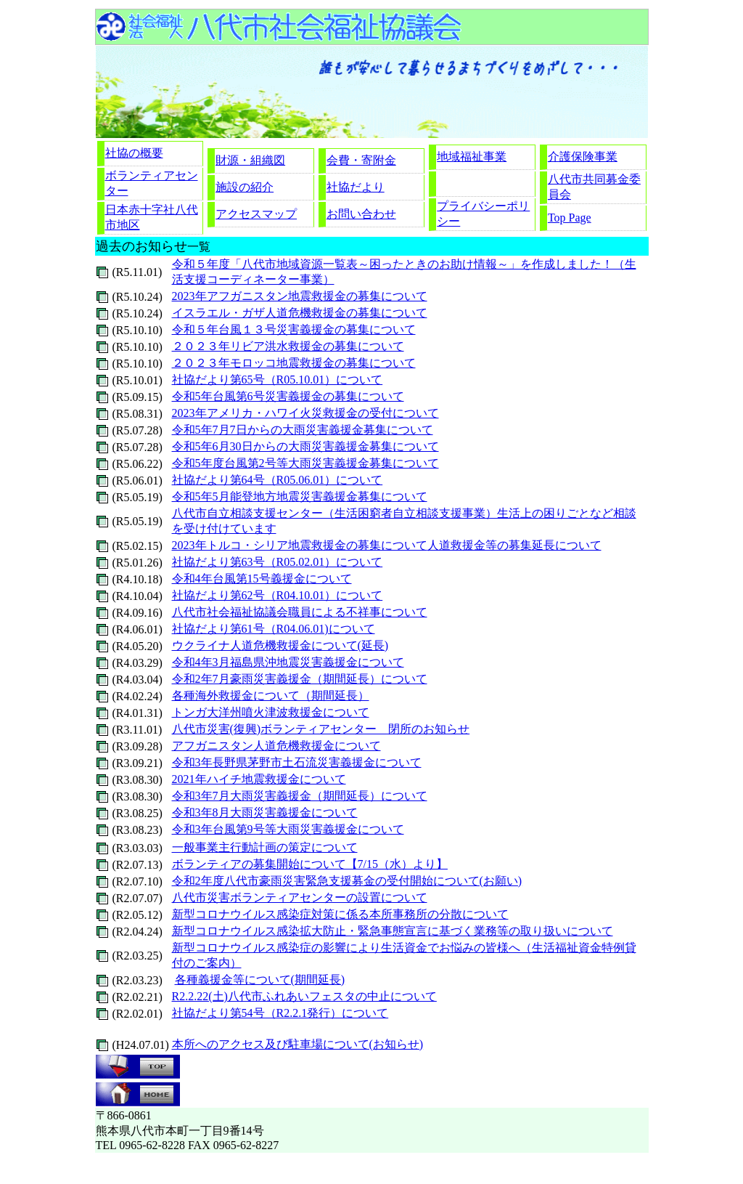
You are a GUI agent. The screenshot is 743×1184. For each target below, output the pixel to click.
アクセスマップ (256, 214)
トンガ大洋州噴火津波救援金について (270, 712)
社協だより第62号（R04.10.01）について (277, 595)
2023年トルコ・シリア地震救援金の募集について (299, 545)
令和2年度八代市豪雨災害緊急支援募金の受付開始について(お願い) (347, 881)
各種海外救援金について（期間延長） (270, 695)
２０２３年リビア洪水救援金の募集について (288, 346)
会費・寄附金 (361, 160)
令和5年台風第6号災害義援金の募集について (288, 396)
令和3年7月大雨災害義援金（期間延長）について (299, 796)
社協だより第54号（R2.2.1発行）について (280, 1013)
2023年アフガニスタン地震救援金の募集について (299, 296)
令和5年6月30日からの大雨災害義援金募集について (305, 446)
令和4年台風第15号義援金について (262, 578)
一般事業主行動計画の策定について (265, 847)
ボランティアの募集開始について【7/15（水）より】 (310, 864)
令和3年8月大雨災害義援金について (265, 812)
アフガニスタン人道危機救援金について (276, 745)
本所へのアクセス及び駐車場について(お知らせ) (298, 1044)
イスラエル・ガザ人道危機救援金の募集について (299, 313)
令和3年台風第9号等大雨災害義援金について (288, 829)
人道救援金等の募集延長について (514, 545)
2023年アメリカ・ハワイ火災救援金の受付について (305, 413)
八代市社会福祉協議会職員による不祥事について (299, 612)
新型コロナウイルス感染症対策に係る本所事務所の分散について (340, 914)
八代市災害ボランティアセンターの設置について (299, 897)
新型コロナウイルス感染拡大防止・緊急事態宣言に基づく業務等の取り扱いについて (392, 931)
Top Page (569, 217)
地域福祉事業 (471, 156)
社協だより (356, 187)
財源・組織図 (250, 160)
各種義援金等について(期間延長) (260, 979)
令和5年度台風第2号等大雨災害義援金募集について (305, 463)
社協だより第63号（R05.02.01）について (277, 562)
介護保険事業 (582, 156)
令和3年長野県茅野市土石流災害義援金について (297, 762)
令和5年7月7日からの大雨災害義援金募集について (302, 429)
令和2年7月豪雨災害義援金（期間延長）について (299, 679)
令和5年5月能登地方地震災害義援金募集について (299, 496)
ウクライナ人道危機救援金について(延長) (280, 645)
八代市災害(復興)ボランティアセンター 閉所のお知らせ (321, 729)
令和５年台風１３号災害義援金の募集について (294, 329)
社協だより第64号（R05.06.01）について (277, 480)
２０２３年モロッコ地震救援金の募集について (294, 363)
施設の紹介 (244, 187)
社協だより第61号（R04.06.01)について (273, 629)
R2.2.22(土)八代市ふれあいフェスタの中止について (304, 996)
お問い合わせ (361, 214)
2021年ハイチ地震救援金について (259, 779)
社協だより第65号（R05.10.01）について (277, 379)
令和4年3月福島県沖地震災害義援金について (288, 662)
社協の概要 (134, 153)
